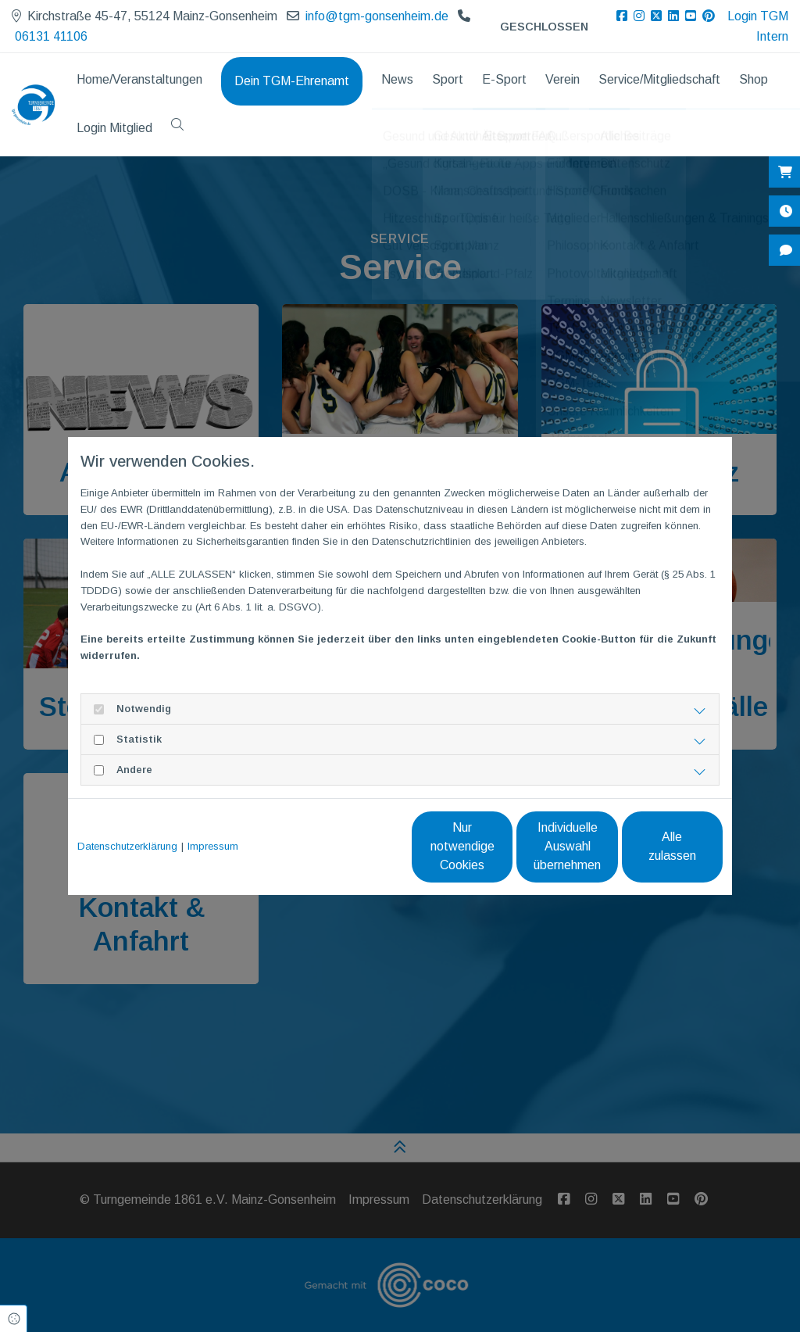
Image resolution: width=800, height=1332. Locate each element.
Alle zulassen (650, 846)
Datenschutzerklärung (127, 846)
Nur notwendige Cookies (353, 846)
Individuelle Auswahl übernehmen (502, 846)
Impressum (213, 846)
